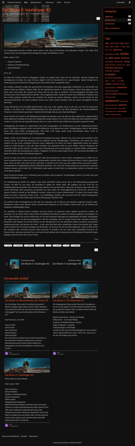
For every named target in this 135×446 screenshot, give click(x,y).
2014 (112, 47)
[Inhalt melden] (96, 249)
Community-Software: (67, 443)
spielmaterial (124, 101)
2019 (117, 43)
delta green (114, 58)
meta (122, 81)
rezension (122, 87)
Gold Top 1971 (121, 65)
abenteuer (40, 245)
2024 (107, 43)
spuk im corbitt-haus (111, 105)
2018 (122, 43)
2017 (66, 245)
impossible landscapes (114, 68)
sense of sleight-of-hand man (116, 94)
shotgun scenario (110, 97)
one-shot (115, 84)
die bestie (57, 245)
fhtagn (127, 61)
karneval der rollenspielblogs (113, 78)
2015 (112, 43)
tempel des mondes (111, 108)
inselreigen (75, 245)
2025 (123, 47)
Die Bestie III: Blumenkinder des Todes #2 (26, 300)
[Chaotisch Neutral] (3, 2)
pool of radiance (110, 87)
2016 (127, 43)
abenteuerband (109, 54)
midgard (108, 84)
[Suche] (129, 2)
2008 (116, 47)
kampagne (18, 245)
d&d (106, 58)
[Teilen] (98, 18)
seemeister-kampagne (111, 91)
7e (120, 47)
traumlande (122, 111)
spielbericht (29, 245)
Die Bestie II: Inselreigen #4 (67, 263)
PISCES (122, 84)
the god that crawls (111, 111)
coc (48, 245)
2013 (106, 50)
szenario (122, 105)
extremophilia (109, 61)
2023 (128, 47)
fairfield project (118, 61)
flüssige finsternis (110, 65)
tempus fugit (121, 108)
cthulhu (8, 245)
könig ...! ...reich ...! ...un (112, 81)
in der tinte (108, 71)
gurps (128, 65)
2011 (110, 50)
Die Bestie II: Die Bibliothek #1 (68, 300)
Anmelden (121, 2)
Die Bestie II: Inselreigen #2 (35, 263)
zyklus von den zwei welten (113, 114)
